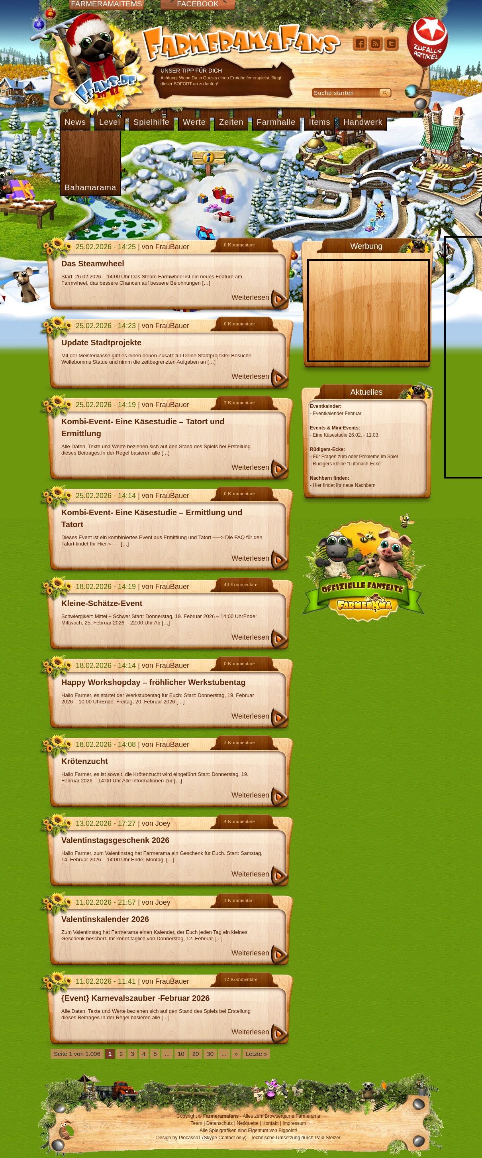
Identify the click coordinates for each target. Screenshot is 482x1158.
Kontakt (271, 1123)
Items (320, 122)
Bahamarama (90, 187)
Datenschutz (219, 1123)
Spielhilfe (151, 122)
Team (196, 1123)
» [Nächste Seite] (236, 1053)
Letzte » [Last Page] (256, 1053)
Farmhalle (276, 122)
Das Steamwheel (92, 263)
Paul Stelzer (328, 1137)
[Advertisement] (241, 216)
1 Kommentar (238, 900)
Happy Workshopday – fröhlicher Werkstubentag (153, 682)
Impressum (294, 1123)
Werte (194, 122)
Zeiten (231, 122)
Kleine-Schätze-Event (101, 603)
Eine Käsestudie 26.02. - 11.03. (346, 435)
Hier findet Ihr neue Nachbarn (344, 485)
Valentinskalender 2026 (105, 919)
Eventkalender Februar (337, 413)
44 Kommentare (240, 584)
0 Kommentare (239, 245)
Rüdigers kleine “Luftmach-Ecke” (347, 464)
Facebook (198, 4)
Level (109, 122)
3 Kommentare (239, 742)
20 (195, 1053)
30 (210, 1053)
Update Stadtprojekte (101, 342)
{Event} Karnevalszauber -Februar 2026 (135, 998)
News (75, 122)
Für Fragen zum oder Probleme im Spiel (355, 456)
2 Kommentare (239, 403)
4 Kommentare (239, 821)
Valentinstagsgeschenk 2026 (115, 840)
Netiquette (248, 1123)
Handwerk (362, 122)
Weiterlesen (250, 297)
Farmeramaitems (106, 4)
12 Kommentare (240, 979)
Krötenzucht (84, 761)
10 (181, 1053)
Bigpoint (287, 1130)
